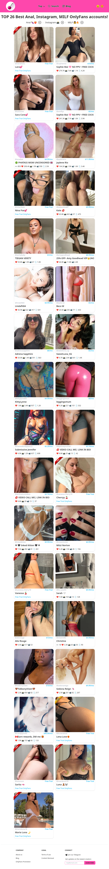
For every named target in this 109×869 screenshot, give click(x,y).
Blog (17, 858)
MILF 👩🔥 (73, 22)
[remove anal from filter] (40, 22)
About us (19, 855)
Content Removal (48, 858)
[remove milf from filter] (82, 22)
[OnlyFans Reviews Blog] (66, 6)
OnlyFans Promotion (23, 862)
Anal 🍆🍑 (31, 22)
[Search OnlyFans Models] (53, 6)
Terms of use (46, 855)
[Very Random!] (98, 6)
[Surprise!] (102, 6)
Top (40, 6)
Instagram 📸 (52, 22)
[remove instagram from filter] (62, 22)
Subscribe (90, 863)
